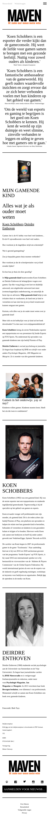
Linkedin (42, 782)
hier (7, 727)
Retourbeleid (24, 807)
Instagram (33, 782)
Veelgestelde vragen (24, 810)
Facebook (15, 782)
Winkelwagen (20, 4)
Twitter (24, 781)
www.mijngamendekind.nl (33, 324)
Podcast (7, 782)
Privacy (24, 813)
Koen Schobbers (13, 224)
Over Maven (24, 804)
